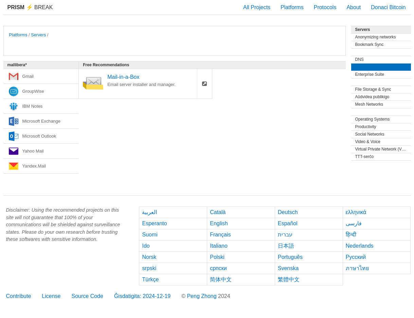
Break (30, 7)
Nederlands (360, 246)
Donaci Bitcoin (388, 7)
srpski (149, 268)
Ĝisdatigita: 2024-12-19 (142, 296)
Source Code (87, 296)
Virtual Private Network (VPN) (382, 149)
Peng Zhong (202, 296)
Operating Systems (372, 119)
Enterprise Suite (369, 74)
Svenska (288, 268)
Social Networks (369, 134)
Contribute (18, 296)
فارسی (354, 223)
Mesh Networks (369, 104)
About (353, 7)
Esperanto (154, 223)
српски (218, 268)
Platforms (292, 7)
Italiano (219, 246)
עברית (285, 234)
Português (290, 257)
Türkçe (150, 279)
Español (288, 223)
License (51, 296)
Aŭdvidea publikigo (372, 96)
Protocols (325, 7)
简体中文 (221, 279)
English (219, 223)
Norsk (149, 257)
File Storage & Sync (373, 89)
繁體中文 (289, 279)
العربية (149, 212)
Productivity (365, 126)
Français (220, 234)
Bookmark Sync (369, 44)
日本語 (286, 246)
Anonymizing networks (375, 37)
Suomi (149, 234)
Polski (217, 257)
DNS (359, 59)
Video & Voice (368, 141)
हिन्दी (351, 234)
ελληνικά (356, 212)
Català (218, 212)
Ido (145, 246)
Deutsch (288, 212)
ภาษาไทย (357, 268)
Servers (38, 34)
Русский (356, 257)
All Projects (256, 7)
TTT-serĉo (364, 156)
